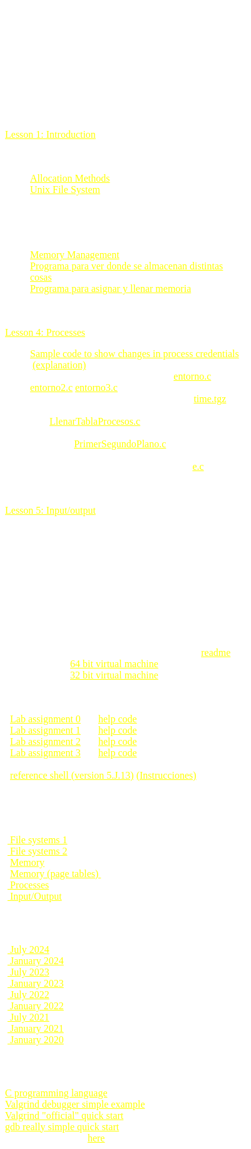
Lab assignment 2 (45, 741)
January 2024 (36, 960)
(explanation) (59, 365)
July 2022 (28, 994)
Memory (27, 862)
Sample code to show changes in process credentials (134, 353)
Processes (28, 885)
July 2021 (28, 1017)
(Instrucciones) (166, 775)
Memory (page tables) (55, 873)
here (96, 1138)
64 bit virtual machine (114, 663)
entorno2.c (51, 387)
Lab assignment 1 (45, 730)
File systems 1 (38, 839)
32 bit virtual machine (114, 675)
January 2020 (36, 1039)
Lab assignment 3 (45, 752)
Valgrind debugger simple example (75, 1104)
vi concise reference (46, 1138)
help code (117, 719)
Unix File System (65, 189)
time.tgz (209, 398)
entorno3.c (96, 387)
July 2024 (28, 949)
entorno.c (192, 376)
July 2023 (28, 972)
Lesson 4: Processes (45, 332)
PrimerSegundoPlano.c (120, 444)
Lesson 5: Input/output (50, 510)
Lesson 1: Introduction (50, 134)
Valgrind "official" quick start (64, 1115)
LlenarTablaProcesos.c (94, 421)
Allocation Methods (70, 178)
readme (215, 652)
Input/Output (35, 896)
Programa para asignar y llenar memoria (110, 288)
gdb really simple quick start (62, 1126)
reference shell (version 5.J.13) (72, 775)
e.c (197, 466)
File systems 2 (38, 851)
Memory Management (75, 254)
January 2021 (36, 1028)
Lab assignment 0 (45, 719)
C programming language (56, 1093)
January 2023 (36, 983)
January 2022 (36, 1006)
